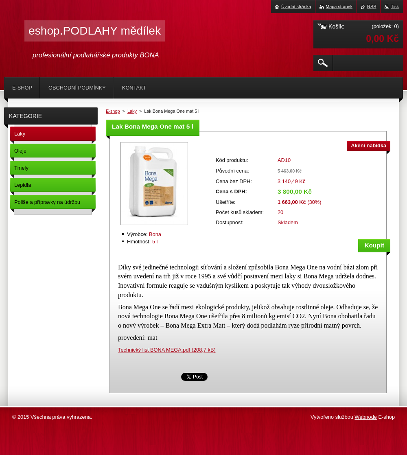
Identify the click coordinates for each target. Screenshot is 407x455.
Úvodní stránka (296, 6)
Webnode (365, 417)
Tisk (395, 6)
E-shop (113, 111)
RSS (371, 6)
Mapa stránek (339, 6)
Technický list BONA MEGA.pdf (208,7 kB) (167, 350)
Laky (132, 111)
